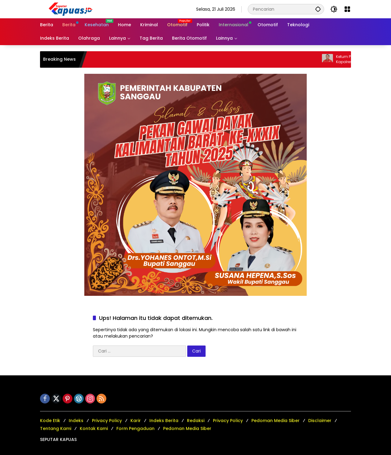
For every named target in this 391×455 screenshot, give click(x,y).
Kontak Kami (94, 428)
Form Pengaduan (135, 428)
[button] (318, 9)
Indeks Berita (163, 420)
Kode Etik (50, 420)
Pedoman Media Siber (275, 420)
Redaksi (195, 420)
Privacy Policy (107, 420)
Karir (135, 420)
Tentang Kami (55, 428)
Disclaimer (319, 420)
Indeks (76, 420)
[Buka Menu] (347, 9)
